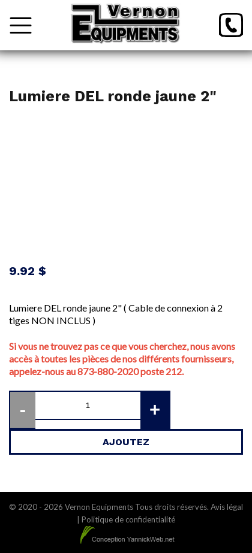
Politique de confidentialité (128, 519)
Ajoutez (126, 442)
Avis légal (227, 507)
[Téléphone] (231, 25)
